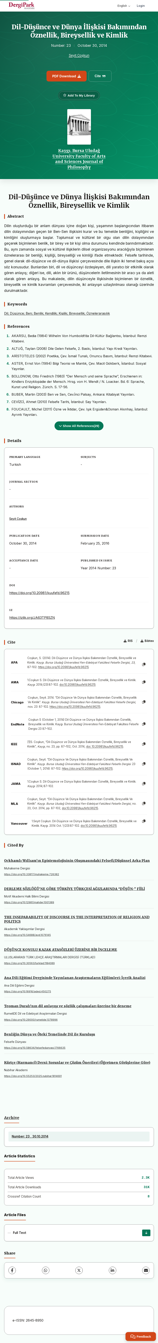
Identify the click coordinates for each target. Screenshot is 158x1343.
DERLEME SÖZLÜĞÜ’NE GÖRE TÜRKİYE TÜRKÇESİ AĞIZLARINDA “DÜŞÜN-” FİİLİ (74, 889)
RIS (128, 641)
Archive (11, 1117)
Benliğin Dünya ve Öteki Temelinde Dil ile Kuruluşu (49, 1034)
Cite (100, 76)
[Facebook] (12, 1270)
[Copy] (144, 664)
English (123, 5)
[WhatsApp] (45, 1270)
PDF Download (66, 76)
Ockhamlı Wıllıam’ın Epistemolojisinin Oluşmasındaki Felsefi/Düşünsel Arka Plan (77, 860)
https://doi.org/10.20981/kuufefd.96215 (39, 593)
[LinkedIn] (112, 1270)
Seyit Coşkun (79, 55)
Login (141, 5)
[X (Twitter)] (79, 1270)
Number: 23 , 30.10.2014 (30, 1136)
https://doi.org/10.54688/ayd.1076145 (27, 934)
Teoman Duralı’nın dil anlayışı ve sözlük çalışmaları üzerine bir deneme (67, 1006)
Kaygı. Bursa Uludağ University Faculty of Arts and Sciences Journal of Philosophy (79, 158)
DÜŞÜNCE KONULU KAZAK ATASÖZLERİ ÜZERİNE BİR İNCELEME (60, 950)
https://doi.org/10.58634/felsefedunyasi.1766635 (34, 1047)
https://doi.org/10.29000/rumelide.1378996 (31, 1019)
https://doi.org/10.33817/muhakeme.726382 (31, 874)
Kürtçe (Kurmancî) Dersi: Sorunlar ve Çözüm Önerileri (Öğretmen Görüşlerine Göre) (77, 1062)
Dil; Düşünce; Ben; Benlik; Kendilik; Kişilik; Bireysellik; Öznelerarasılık (57, 313)
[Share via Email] (146, 1270)
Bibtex (147, 641)
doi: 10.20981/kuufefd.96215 (104, 746)
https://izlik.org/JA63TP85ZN (32, 617)
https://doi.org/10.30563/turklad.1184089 (29, 963)
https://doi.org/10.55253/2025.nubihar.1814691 (33, 1076)
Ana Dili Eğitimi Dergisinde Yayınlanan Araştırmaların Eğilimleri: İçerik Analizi (74, 978)
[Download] (146, 1233)
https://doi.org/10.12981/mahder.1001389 (29, 902)
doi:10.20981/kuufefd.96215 (77, 684)
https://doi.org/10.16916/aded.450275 (27, 991)
